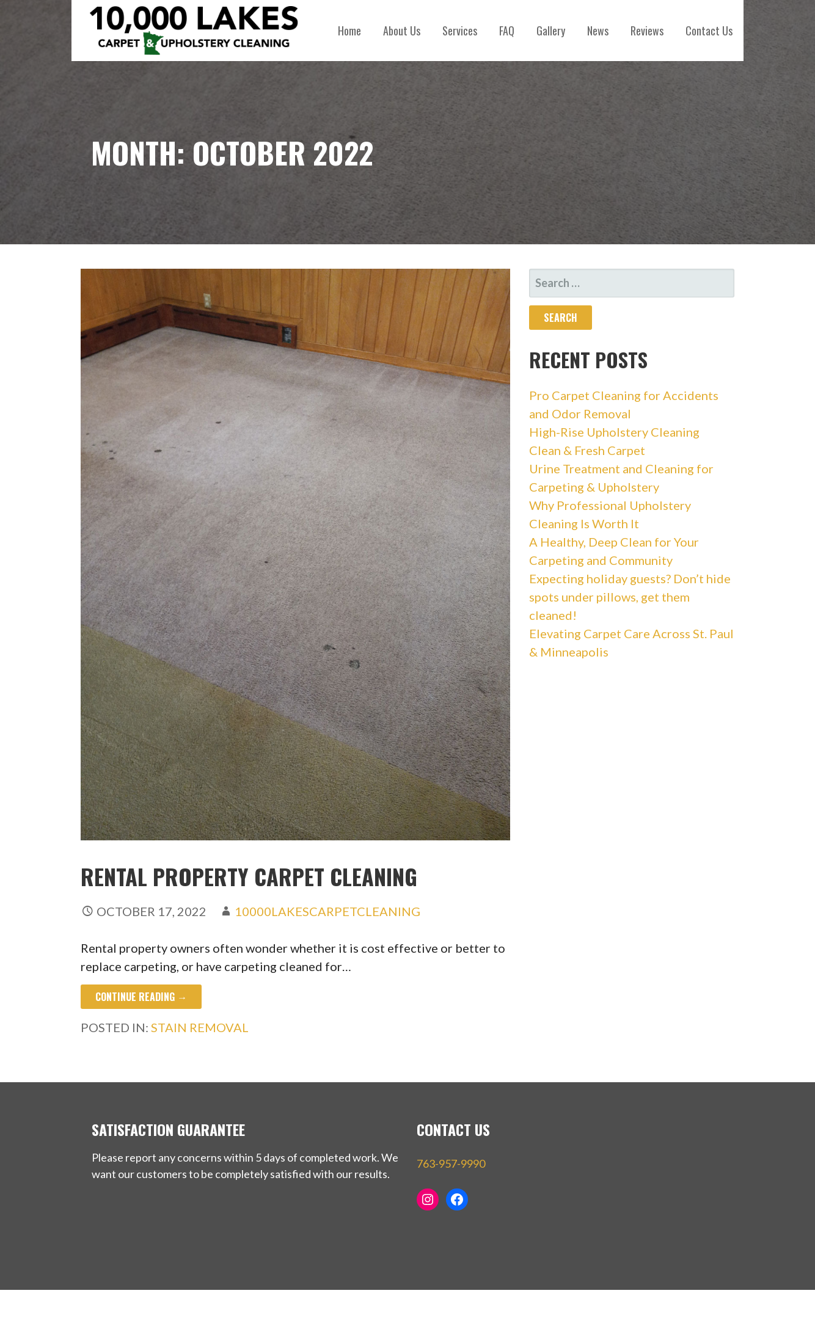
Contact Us (709, 30)
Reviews (646, 30)
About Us (401, 30)
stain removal (200, 1027)
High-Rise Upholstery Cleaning (614, 431)
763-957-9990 (451, 1163)
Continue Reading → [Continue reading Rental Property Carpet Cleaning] (141, 996)
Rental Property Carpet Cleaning (249, 876)
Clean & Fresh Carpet (587, 450)
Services (459, 30)
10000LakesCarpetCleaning (327, 911)
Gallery (550, 30)
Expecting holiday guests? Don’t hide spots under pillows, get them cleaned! (630, 596)
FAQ (506, 30)
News (598, 30)
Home (349, 30)
